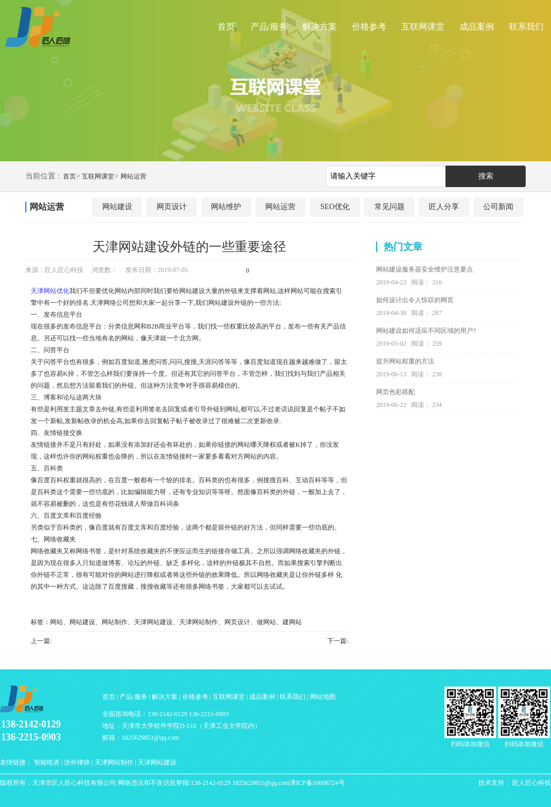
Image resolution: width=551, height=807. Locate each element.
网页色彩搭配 (395, 392)
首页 (226, 26)
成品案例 (477, 26)
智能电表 (47, 762)
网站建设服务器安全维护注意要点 (424, 269)
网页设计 (172, 207)
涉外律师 (77, 762)
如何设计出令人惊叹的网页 (415, 300)
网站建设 (117, 207)
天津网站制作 (114, 762)
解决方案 (319, 26)
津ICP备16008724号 (317, 783)
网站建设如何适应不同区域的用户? (426, 330)
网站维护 (226, 207)
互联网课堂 (422, 26)
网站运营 (133, 176)
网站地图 (323, 697)
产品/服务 (269, 26)
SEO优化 (334, 207)
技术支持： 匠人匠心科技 (514, 783)
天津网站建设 (157, 762)
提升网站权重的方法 (405, 361)
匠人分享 (444, 207)
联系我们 (526, 26)
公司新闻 (498, 207)
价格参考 (369, 26)
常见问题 (390, 207)
